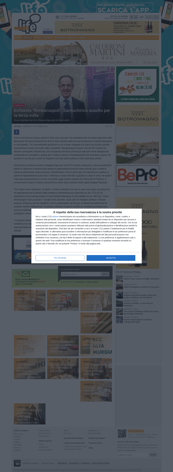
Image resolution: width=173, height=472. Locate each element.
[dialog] (86, 236)
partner (55, 217)
